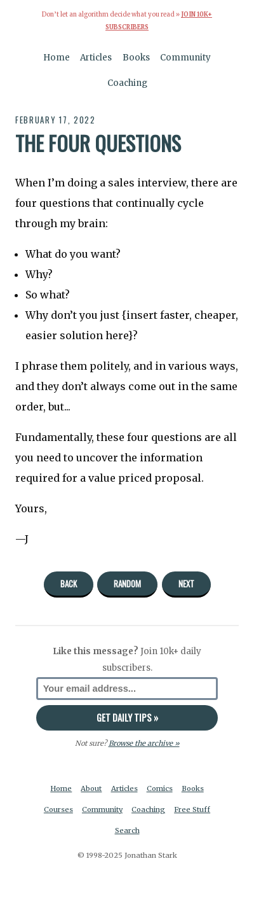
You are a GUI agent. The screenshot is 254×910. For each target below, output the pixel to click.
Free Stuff (192, 809)
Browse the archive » (144, 743)
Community (185, 57)
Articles (96, 57)
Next (186, 583)
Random (127, 583)
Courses (58, 809)
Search (127, 830)
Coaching (127, 83)
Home (56, 57)
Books (136, 57)
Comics (160, 788)
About (91, 788)
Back (68, 583)
